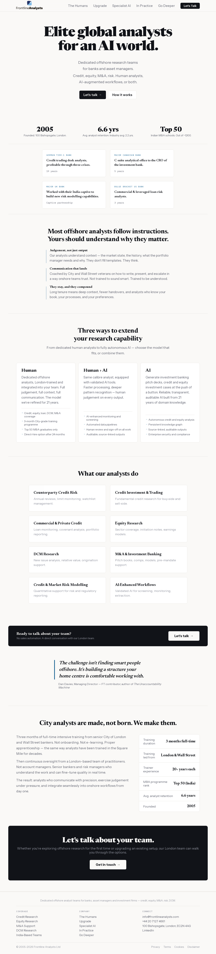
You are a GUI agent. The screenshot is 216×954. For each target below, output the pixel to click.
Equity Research (27, 921)
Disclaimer (193, 946)
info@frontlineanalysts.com (160, 917)
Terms (167, 946)
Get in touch (108, 865)
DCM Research (26, 930)
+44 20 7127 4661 (153, 921)
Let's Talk (190, 6)
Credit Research (27, 917)
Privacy (155, 946)
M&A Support (25, 926)
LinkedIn (148, 930)
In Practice (144, 6)
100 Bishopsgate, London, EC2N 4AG (166, 926)
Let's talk (93, 95)
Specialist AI (121, 6)
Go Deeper (166, 6)
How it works (122, 95)
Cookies (179, 946)
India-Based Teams (29, 935)
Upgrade (100, 6)
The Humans (78, 6)
